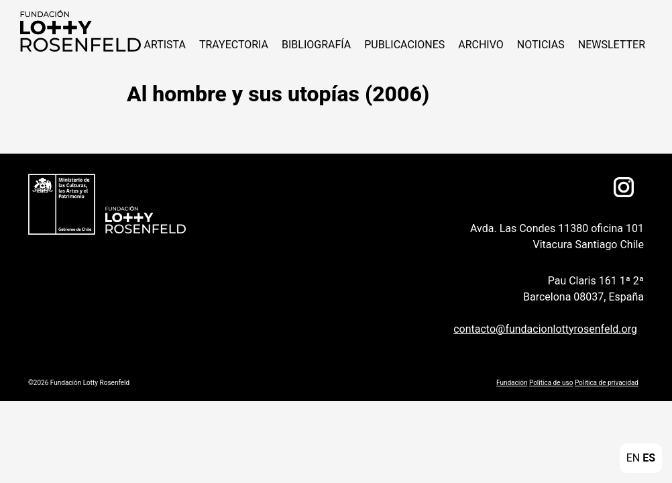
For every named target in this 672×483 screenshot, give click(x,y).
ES (648, 457)
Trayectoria (233, 44)
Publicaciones (404, 44)
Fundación (511, 382)
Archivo (481, 44)
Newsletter (611, 44)
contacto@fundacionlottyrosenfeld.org (545, 329)
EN (633, 457)
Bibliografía (316, 44)
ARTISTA (164, 44)
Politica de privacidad (606, 382)
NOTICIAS (541, 44)
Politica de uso (551, 382)
